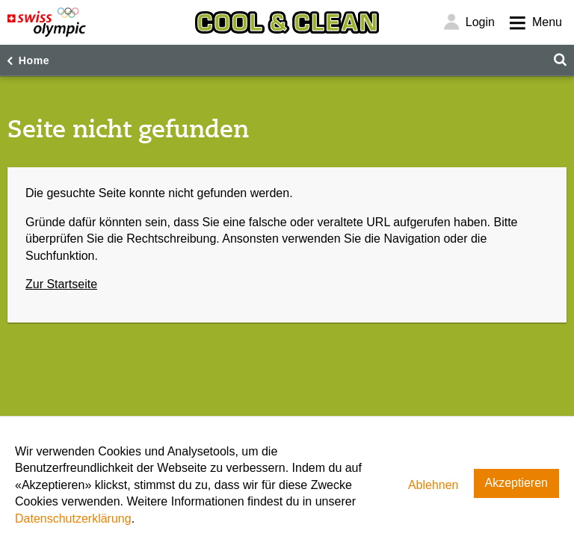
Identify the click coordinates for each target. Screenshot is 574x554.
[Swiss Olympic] (46, 22)
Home (34, 60)
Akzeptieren (517, 482)
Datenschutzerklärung (73, 518)
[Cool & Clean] (287, 22)
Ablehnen (433, 485)
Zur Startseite (61, 284)
